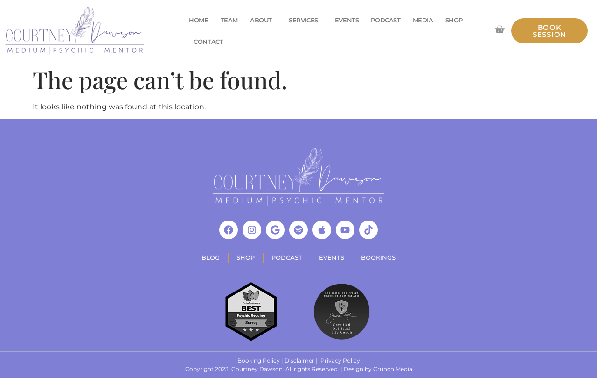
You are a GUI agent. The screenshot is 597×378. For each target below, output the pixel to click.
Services (306, 20)
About (263, 20)
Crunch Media (392, 368)
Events (347, 20)
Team (229, 20)
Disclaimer (299, 360)
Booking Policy (258, 360)
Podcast (385, 20)
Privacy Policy (340, 360)
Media (423, 20)
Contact (208, 41)
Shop (454, 20)
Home (198, 20)
